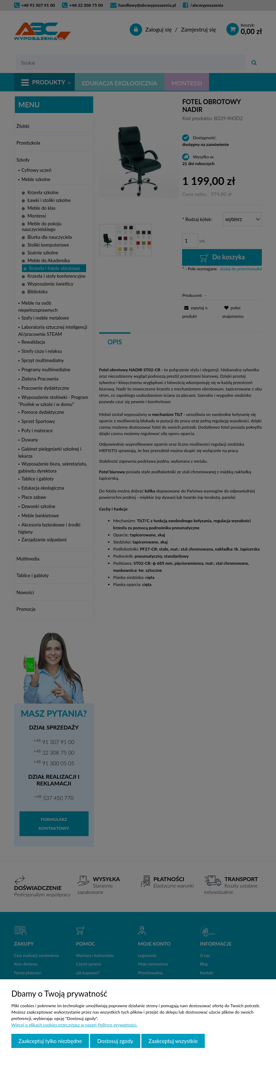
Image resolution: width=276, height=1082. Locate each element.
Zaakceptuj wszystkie (173, 1041)
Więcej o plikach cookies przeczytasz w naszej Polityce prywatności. (74, 1024)
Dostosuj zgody (115, 1041)
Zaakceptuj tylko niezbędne (50, 1041)
